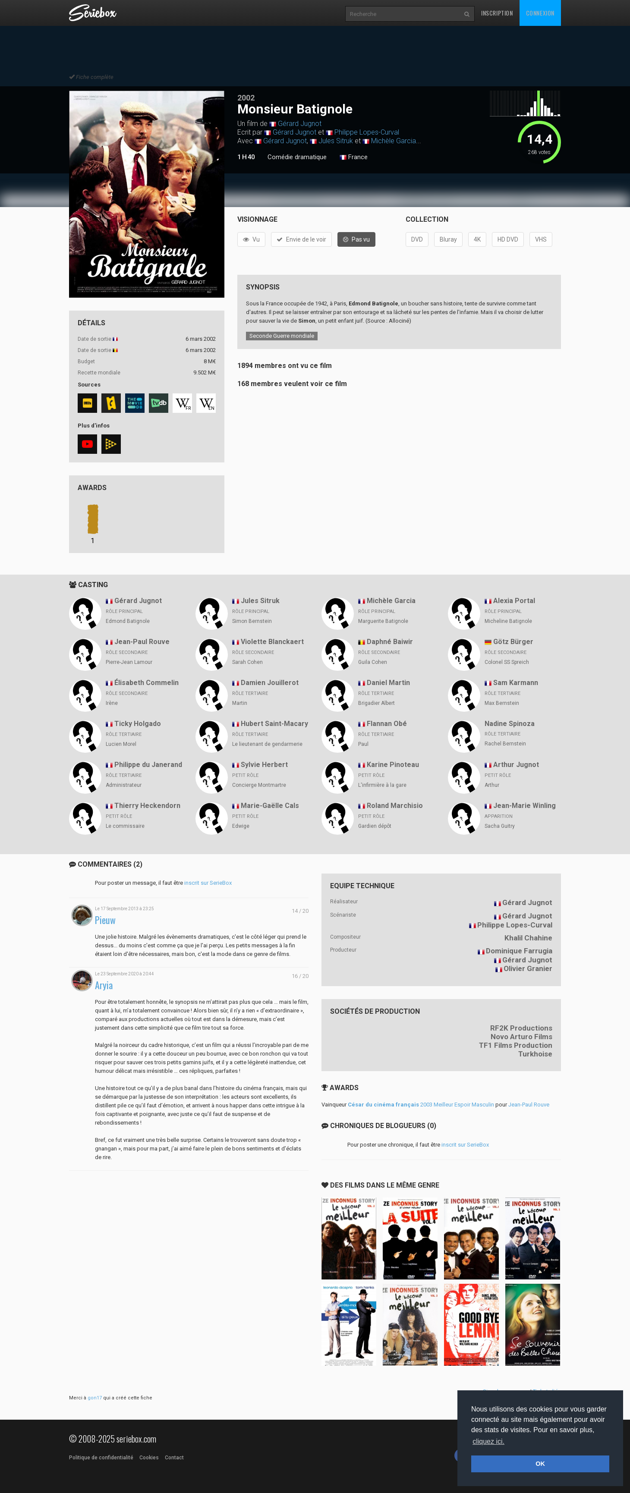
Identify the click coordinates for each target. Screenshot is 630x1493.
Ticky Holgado (137, 724)
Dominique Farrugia (519, 950)
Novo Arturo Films (521, 1036)
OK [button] (540, 1463)
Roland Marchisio (395, 806)
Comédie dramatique (297, 157)
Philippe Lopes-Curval (366, 132)
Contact (174, 1458)
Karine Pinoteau (393, 765)
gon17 (95, 1398)
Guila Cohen (372, 662)
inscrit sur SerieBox (208, 883)
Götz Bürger (513, 642)
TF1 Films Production (515, 1045)
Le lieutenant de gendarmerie (267, 744)
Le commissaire (125, 826)
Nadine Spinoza (510, 724)
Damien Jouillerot (270, 683)
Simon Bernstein (252, 621)
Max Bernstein (502, 703)
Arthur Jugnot (516, 765)
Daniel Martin (388, 683)
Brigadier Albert (376, 703)
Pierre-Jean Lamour (129, 662)
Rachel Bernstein (505, 744)
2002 (246, 97)
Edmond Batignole (128, 621)
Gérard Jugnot (299, 123)
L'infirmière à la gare (382, 785)
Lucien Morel (121, 744)
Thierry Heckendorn (147, 806)
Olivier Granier (528, 968)
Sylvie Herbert (264, 765)
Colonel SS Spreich (507, 662)
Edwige (240, 826)
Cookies (149, 1458)
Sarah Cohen (247, 662)
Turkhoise (535, 1054)
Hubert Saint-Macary (274, 724)
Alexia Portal (514, 601)
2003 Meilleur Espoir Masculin (421, 1104)
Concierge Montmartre (259, 785)
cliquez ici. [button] (488, 1441)
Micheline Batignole (508, 621)
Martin (239, 703)
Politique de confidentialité (101, 1458)
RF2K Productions (521, 1028)
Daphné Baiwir (390, 642)
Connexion (540, 12)
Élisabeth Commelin (146, 683)
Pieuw (105, 920)
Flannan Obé (387, 724)
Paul (363, 744)
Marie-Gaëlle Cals (270, 806)
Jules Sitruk (335, 141)
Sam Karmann (515, 683)
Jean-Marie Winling (524, 806)
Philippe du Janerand (148, 765)
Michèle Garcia (393, 141)
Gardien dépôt (374, 826)
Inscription (497, 12)
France (354, 157)
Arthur (492, 785)
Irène (112, 703)
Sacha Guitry (500, 826)
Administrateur (124, 785)
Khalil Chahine (528, 938)
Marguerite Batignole (383, 621)
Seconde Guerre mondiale (281, 336)
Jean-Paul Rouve (142, 642)
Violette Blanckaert (272, 642)
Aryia (104, 985)
